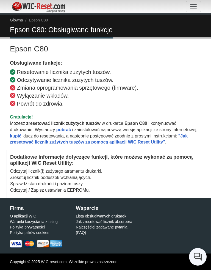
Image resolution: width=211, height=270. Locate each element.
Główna (16, 20)
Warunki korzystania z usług (34, 221)
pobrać (63, 129)
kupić (15, 136)
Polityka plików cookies (29, 232)
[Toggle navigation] (193, 6)
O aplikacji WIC (23, 216)
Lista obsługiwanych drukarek (101, 216)
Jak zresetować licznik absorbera (104, 221)
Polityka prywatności (27, 227)
